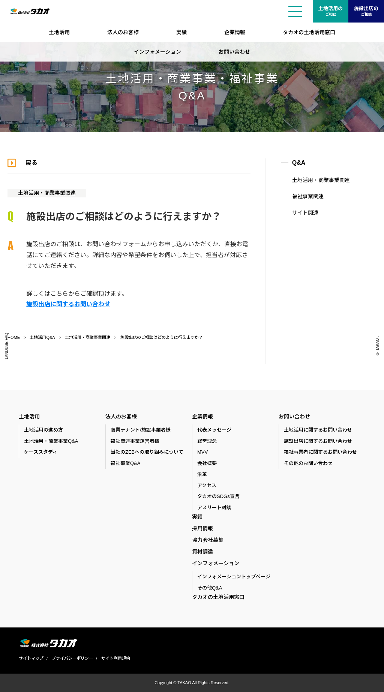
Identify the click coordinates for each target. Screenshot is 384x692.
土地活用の (330, 12)
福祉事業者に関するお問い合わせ (320, 452)
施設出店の (366, 12)
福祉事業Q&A (125, 463)
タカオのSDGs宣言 (218, 496)
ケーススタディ (40, 452)
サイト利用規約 (115, 658)
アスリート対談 (214, 507)
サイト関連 (305, 213)
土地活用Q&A (42, 337)
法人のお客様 (123, 32)
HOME (14, 337)
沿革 (202, 474)
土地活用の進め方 (43, 430)
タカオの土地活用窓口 (309, 32)
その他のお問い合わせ (308, 463)
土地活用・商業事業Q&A (51, 441)
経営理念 (207, 441)
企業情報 (234, 32)
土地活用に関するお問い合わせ (318, 430)
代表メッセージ (214, 430)
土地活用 (59, 32)
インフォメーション (157, 52)
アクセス (206, 485)
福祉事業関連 (308, 196)
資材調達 (202, 552)
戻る (32, 162)
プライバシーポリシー (72, 658)
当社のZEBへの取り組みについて (147, 452)
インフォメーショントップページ (233, 576)
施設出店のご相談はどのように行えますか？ (161, 337)
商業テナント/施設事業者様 (141, 430)
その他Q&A (209, 588)
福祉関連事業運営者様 (135, 441)
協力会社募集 (208, 540)
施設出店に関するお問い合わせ (68, 304)
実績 (181, 32)
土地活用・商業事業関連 (47, 193)
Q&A (299, 162)
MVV (202, 452)
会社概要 (207, 463)
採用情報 (202, 528)
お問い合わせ (234, 52)
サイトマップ (31, 658)
